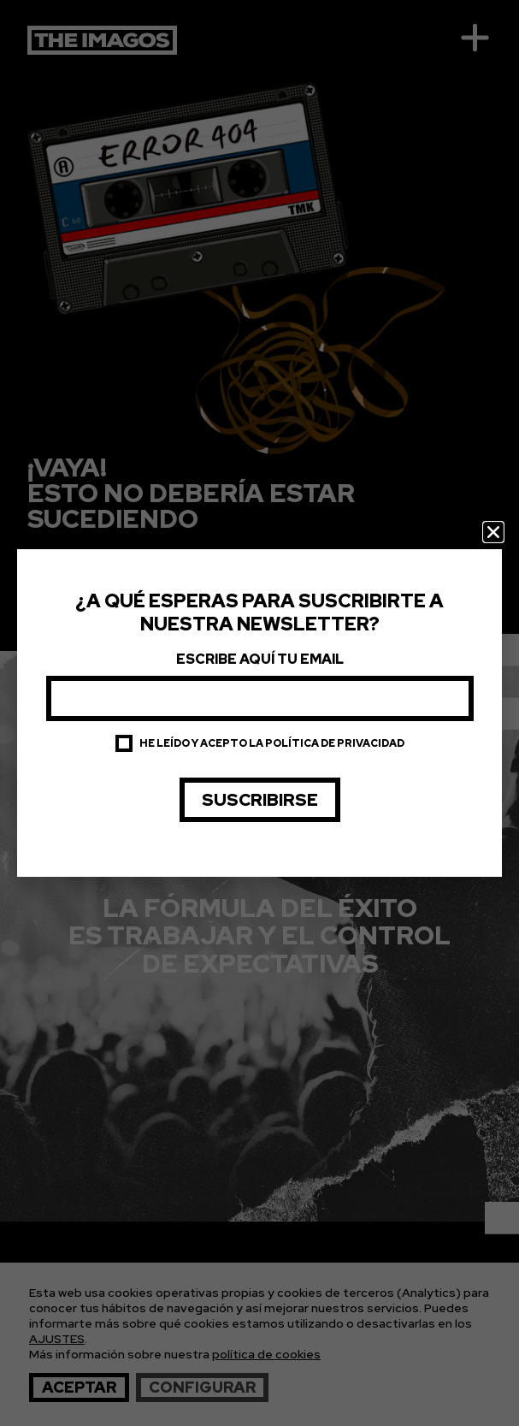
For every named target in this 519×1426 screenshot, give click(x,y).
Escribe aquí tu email (260, 659)
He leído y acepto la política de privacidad (271, 743)
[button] (493, 532)
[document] (259, 713)
